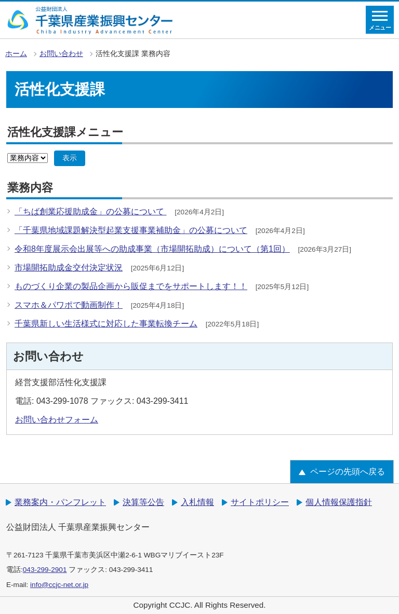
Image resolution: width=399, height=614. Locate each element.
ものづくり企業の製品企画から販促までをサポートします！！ (131, 286)
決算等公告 (143, 502)
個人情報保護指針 (338, 502)
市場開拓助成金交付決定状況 (69, 267)
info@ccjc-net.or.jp (59, 585)
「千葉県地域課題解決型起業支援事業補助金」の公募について (131, 230)
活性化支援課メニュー (65, 132)
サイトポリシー (260, 502)
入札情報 (197, 502)
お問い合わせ (61, 54)
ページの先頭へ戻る (347, 471)
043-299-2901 (45, 570)
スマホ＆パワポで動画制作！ (69, 305)
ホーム (16, 54)
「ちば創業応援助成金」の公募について (90, 211)
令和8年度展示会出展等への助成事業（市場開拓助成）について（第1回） (152, 248)
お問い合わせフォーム (56, 419)
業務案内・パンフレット (60, 502)
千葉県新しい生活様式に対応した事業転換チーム (106, 323)
